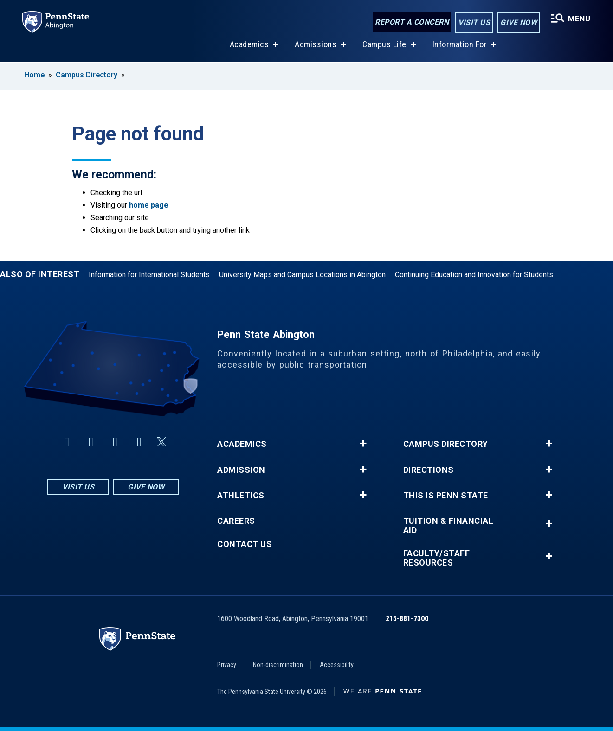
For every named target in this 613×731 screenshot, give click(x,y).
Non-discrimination (278, 664)
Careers (236, 521)
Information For (459, 46)
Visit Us (474, 22)
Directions (428, 470)
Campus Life (384, 46)
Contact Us (244, 544)
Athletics (241, 495)
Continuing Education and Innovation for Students (474, 274)
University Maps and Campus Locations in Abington (302, 274)
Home (34, 74)
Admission (241, 470)
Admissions (315, 46)
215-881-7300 (407, 618)
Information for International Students (149, 274)
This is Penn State (445, 495)
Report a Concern (412, 22)
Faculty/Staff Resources (436, 558)
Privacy (226, 664)
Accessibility (337, 664)
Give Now (518, 22)
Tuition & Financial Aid (448, 525)
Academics (249, 46)
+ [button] (363, 443)
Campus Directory (86, 74)
